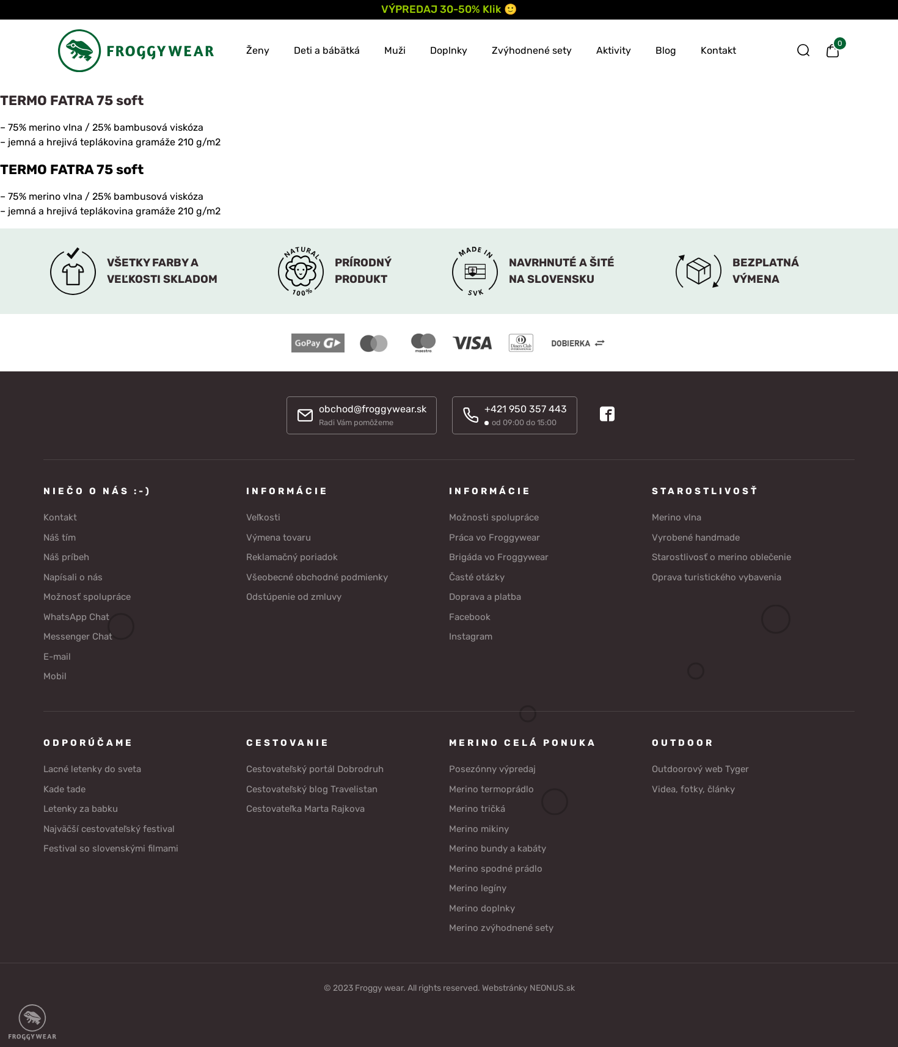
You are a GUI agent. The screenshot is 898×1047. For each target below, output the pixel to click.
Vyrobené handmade (696, 535)
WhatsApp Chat (76, 615)
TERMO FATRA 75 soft (72, 169)
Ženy (257, 50)
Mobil (55, 674)
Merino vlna (676, 516)
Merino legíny (477, 886)
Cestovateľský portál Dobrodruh (315, 767)
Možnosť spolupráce (87, 595)
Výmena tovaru (278, 535)
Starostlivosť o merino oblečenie (721, 555)
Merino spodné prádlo (495, 866)
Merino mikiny (479, 827)
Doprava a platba (485, 595)
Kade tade (64, 787)
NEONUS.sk (552, 986)
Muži (395, 50)
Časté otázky (477, 575)
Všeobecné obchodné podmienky (317, 575)
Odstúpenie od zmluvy (293, 595)
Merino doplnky (482, 906)
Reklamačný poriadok (292, 555)
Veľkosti (263, 516)
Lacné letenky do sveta (92, 767)
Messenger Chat (77, 635)
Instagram (470, 635)
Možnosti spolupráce (494, 516)
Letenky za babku (80, 807)
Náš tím (59, 535)
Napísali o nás (73, 575)
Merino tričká (477, 807)
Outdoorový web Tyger (700, 767)
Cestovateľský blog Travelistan (312, 787)
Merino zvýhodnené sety (501, 926)
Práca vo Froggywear (494, 535)
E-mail (57, 654)
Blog (665, 50)
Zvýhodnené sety (532, 50)
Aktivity (613, 50)
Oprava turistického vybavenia (716, 575)
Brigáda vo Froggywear (499, 555)
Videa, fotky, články (693, 787)
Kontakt (718, 50)
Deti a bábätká (327, 50)
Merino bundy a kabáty (497, 847)
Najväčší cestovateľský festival (109, 827)
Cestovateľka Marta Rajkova (305, 807)
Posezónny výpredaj (492, 767)
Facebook (470, 615)
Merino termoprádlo (491, 787)
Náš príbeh (66, 555)
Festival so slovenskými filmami (110, 847)
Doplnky (448, 50)
